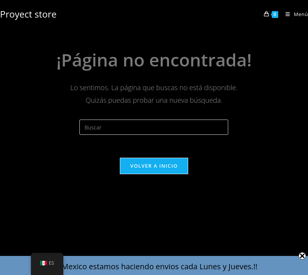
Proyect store (28, 14)
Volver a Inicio (153, 165)
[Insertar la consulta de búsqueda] (153, 127)
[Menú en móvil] (294, 14)
